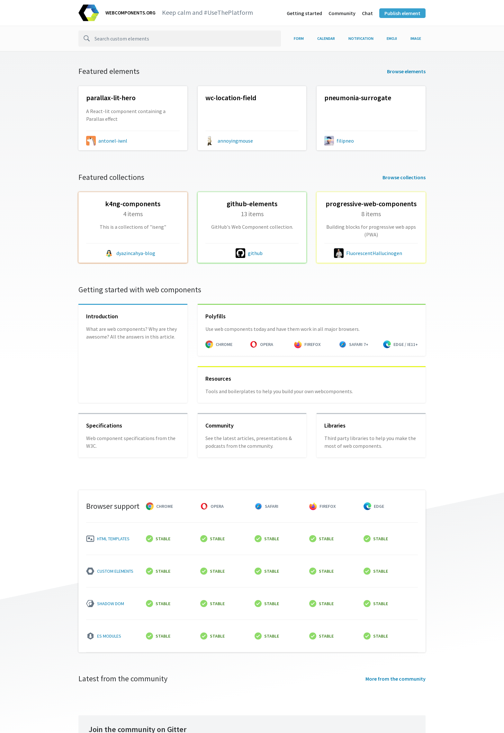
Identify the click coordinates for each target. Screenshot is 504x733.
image (415, 38)
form (299, 38)
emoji (392, 38)
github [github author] (255, 253)
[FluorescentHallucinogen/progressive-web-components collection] (371, 217)
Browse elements (406, 71)
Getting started (304, 13)
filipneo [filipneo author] (345, 140)
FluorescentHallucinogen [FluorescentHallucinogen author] (374, 253)
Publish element (402, 13)
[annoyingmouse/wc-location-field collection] (252, 108)
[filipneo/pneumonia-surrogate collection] (371, 108)
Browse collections (404, 177)
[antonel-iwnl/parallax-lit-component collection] (133, 108)
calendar (326, 38)
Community (342, 13)
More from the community (395, 679)
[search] (179, 39)
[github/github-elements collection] (252, 217)
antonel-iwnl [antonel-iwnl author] (112, 140)
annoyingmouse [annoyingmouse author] (235, 140)
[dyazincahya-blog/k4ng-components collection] (133, 217)
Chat (367, 13)
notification (361, 38)
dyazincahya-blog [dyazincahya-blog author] (135, 253)
